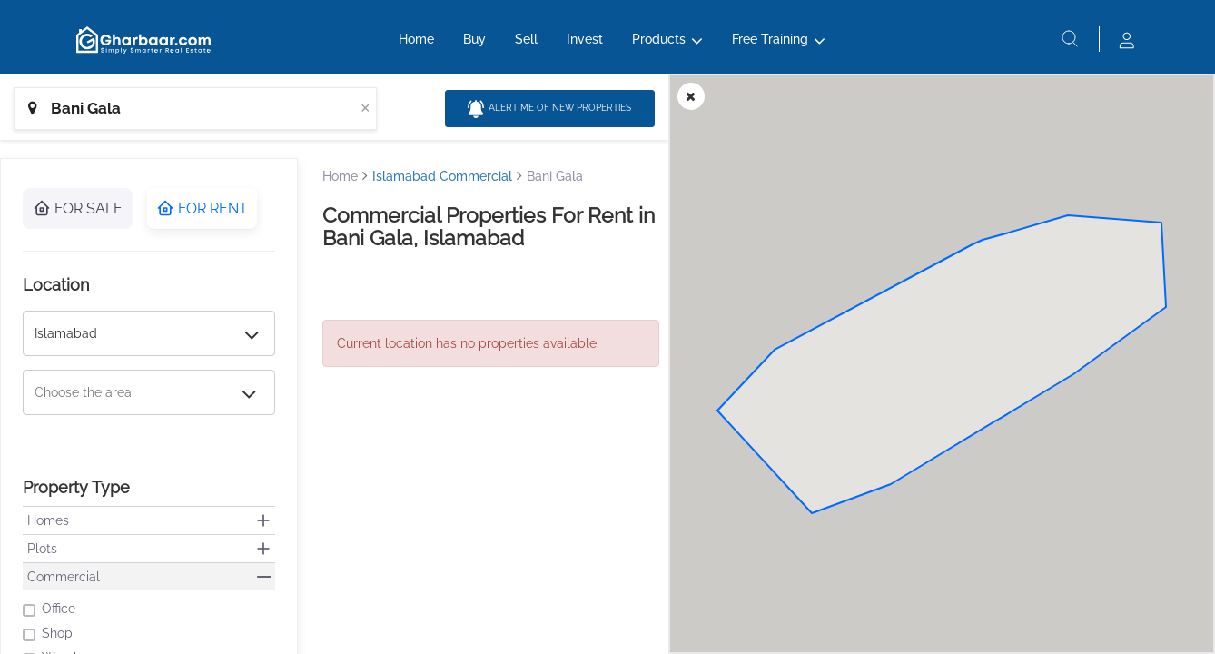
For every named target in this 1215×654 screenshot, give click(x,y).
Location (56, 284)
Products (659, 42)
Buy (474, 42)
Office (49, 609)
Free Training (770, 42)
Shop (48, 633)
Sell (526, 42)
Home (416, 42)
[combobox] (195, 108)
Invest (585, 42)
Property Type (76, 487)
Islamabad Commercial (442, 176)
